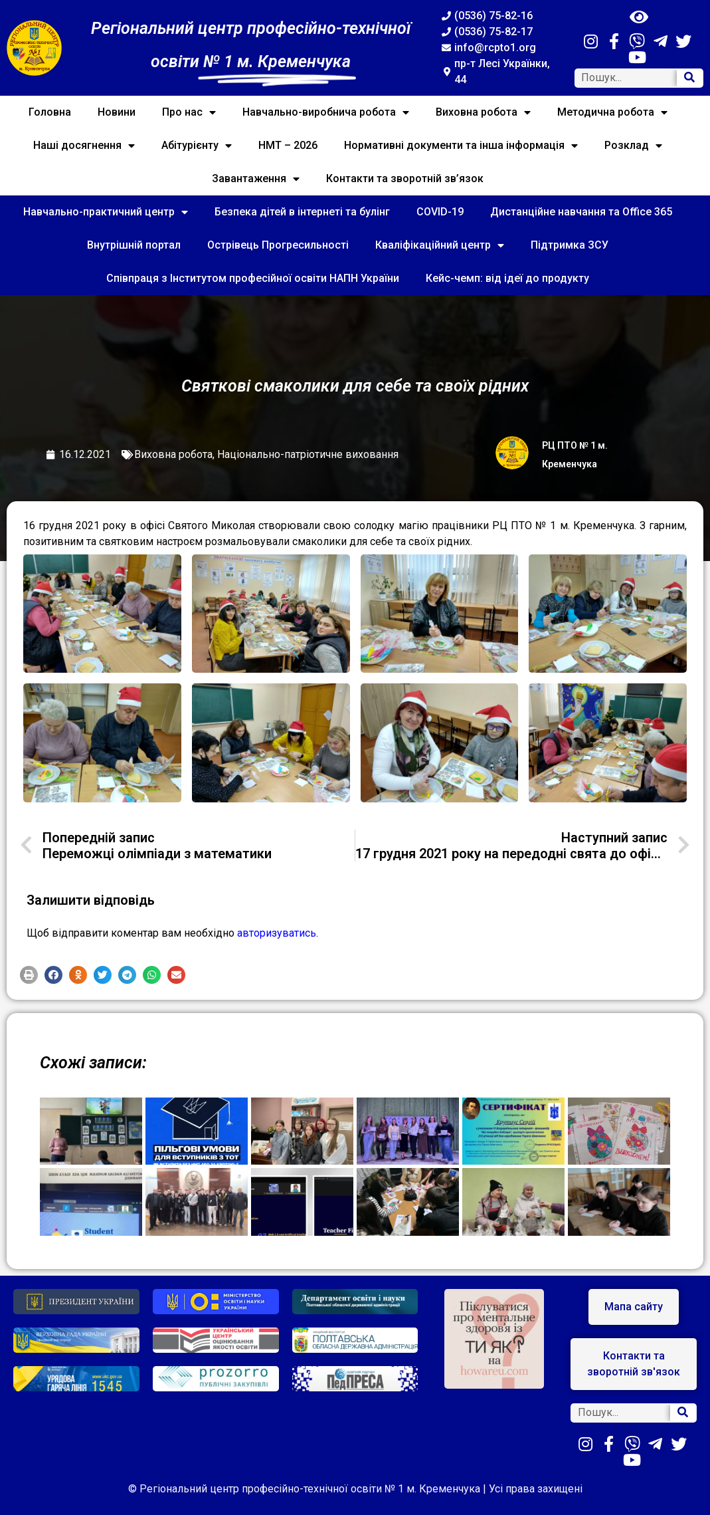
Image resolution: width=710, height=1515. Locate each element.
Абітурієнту (196, 146)
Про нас (189, 112)
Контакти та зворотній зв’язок (405, 178)
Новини (116, 112)
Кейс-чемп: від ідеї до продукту (507, 278)
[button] (29, 975)
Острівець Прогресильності (278, 245)
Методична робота (612, 112)
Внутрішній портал (134, 245)
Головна (50, 112)
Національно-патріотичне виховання (308, 454)
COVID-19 (440, 211)
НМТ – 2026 (287, 145)
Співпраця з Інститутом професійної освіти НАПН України (252, 278)
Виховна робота (483, 112)
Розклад (633, 146)
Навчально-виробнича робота (325, 112)
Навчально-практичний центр (105, 212)
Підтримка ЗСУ (569, 245)
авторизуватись (276, 933)
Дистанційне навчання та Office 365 (581, 211)
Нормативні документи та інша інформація (461, 146)
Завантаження (256, 179)
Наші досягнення (84, 146)
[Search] (689, 78)
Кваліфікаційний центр (439, 245)
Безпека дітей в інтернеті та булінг (302, 211)
